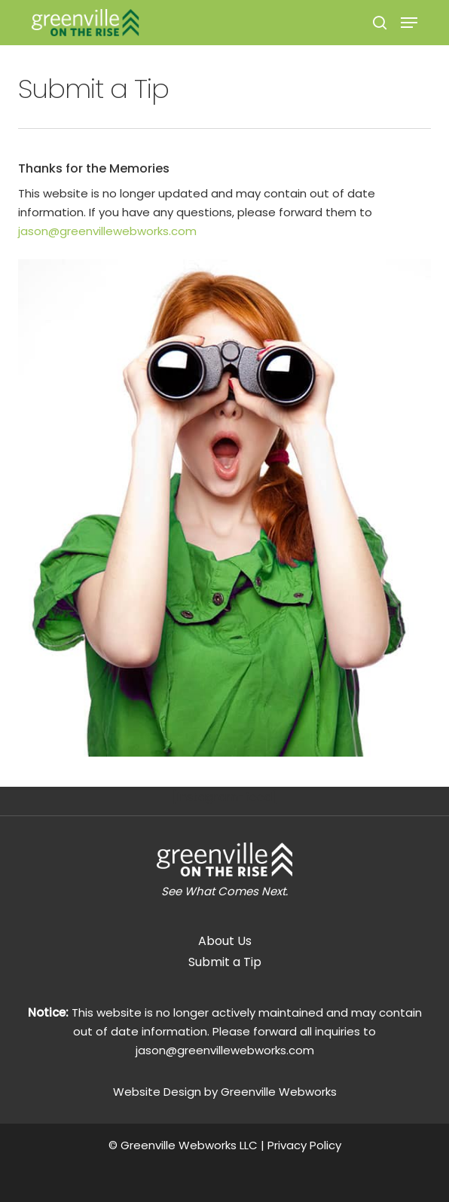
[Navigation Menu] (409, 22)
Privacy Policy (304, 1145)
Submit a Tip (224, 962)
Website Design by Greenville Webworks (225, 1092)
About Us (225, 941)
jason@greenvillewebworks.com (107, 231)
